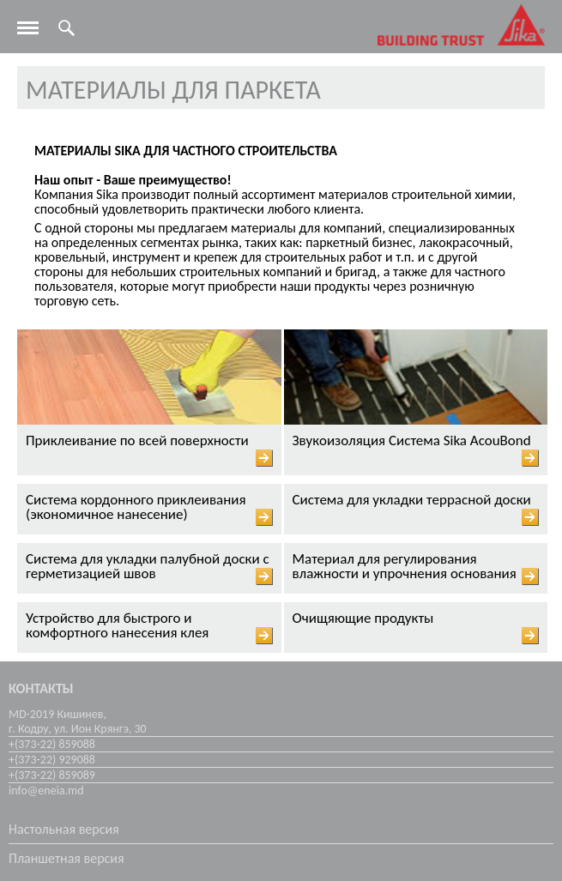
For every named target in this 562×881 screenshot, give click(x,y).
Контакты (41, 688)
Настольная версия (64, 829)
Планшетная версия (66, 858)
